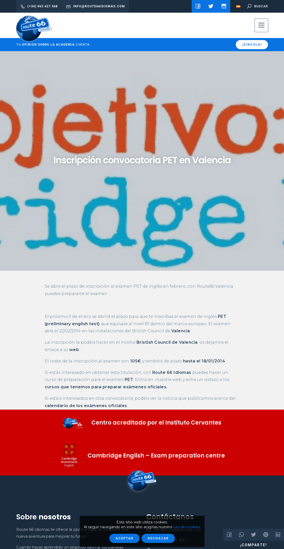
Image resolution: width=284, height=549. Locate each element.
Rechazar (158, 538)
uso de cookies (186, 527)
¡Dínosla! (252, 44)
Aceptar (124, 538)
